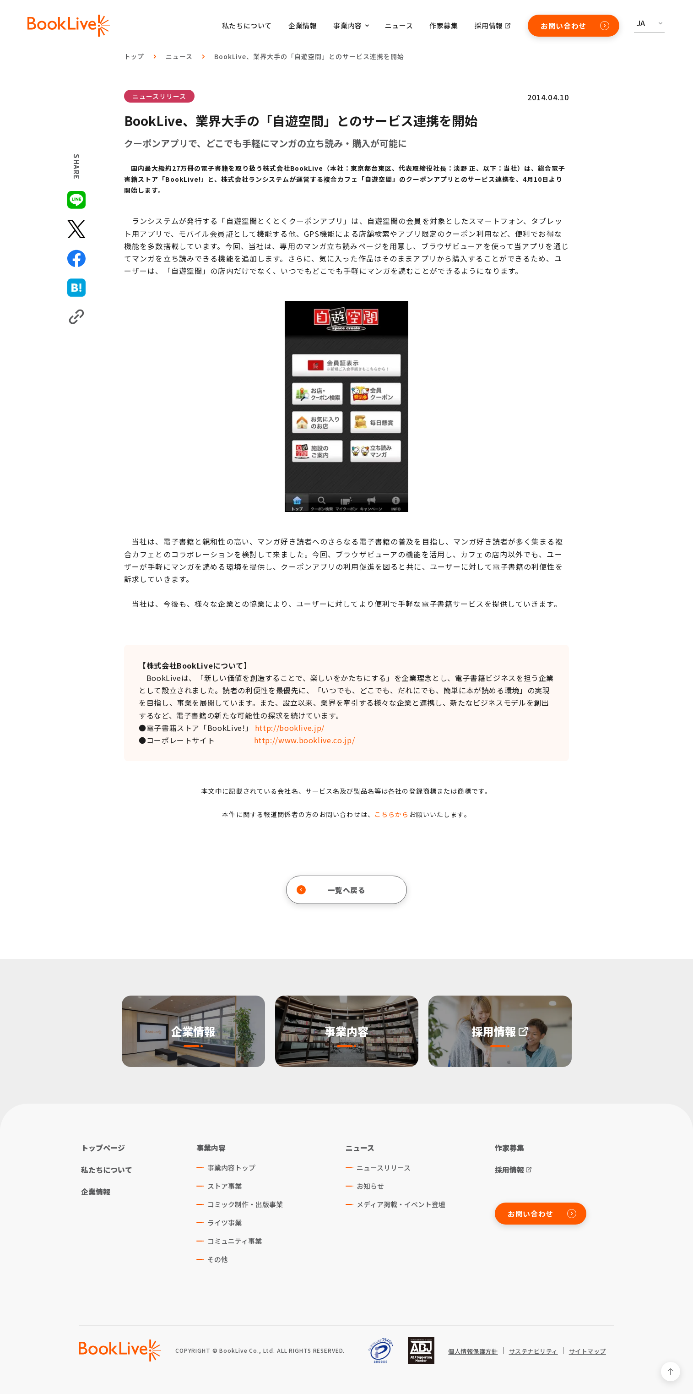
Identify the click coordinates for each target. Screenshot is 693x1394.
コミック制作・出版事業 (245, 1204)
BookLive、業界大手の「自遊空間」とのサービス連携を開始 (309, 56)
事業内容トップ (231, 1167)
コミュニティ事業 (234, 1241)
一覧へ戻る (331, 889)
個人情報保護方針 (473, 1351)
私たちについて (247, 25)
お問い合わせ (575, 25)
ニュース (399, 25)
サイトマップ (587, 1351)
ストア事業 (224, 1186)
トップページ (103, 1147)
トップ (134, 56)
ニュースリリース (159, 96)
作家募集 (443, 25)
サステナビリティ (533, 1351)
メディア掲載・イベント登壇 (401, 1204)
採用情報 (489, 25)
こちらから (391, 814)
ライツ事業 (224, 1222)
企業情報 (302, 25)
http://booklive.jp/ (290, 727)
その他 (217, 1259)
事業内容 (211, 1147)
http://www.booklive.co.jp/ (304, 740)
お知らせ (370, 1186)
